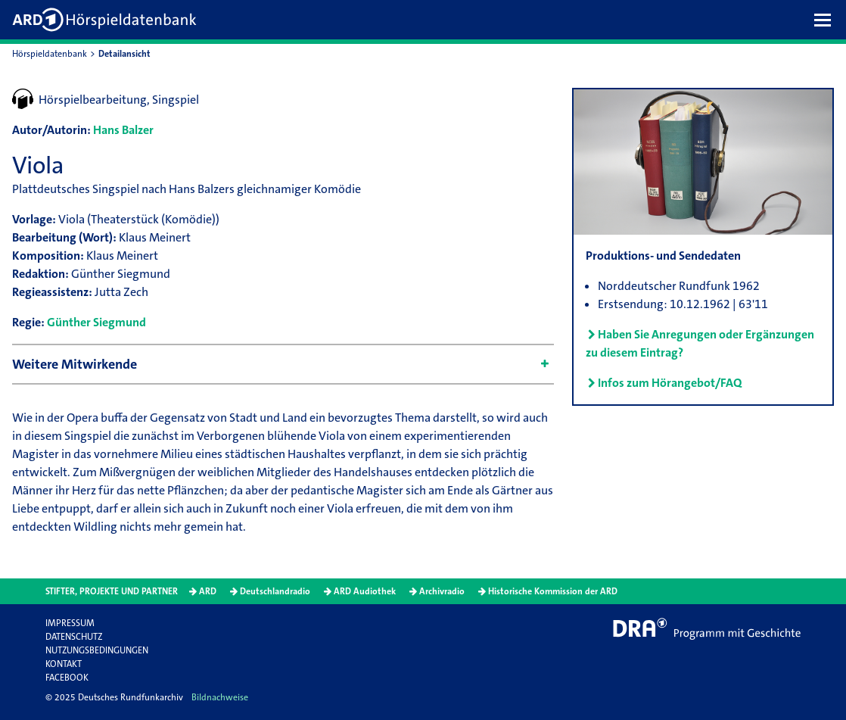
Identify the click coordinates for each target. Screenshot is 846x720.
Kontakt (63, 664)
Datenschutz (73, 637)
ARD (207, 591)
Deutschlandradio (275, 591)
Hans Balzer (123, 130)
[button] (826, 19)
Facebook (67, 678)
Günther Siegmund (96, 322)
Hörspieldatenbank (49, 54)
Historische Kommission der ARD (552, 591)
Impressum (70, 623)
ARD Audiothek (365, 591)
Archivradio (442, 591)
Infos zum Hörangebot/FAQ (670, 383)
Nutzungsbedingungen (96, 650)
